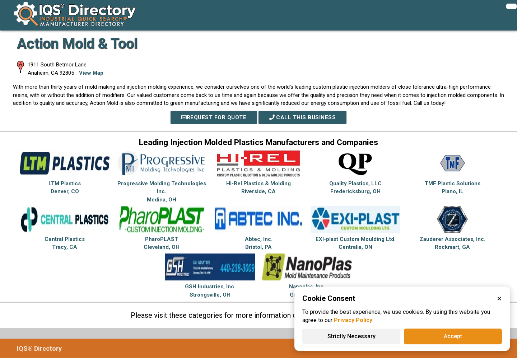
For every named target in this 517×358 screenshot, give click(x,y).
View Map (91, 73)
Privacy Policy (353, 320)
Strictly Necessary (351, 336)
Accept (453, 336)
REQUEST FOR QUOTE (214, 117)
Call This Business (302, 117)
